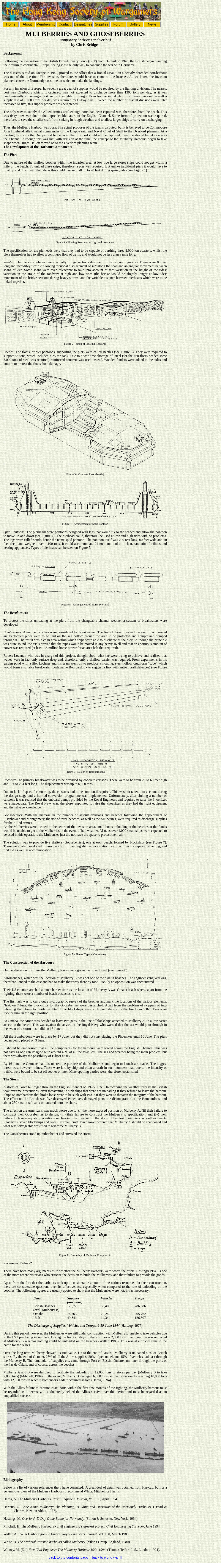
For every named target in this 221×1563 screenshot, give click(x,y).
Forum (118, 24)
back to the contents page (68, 1557)
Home (11, 24)
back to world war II (107, 1557)
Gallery (134, 24)
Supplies (101, 24)
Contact (65, 24)
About (27, 24)
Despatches (83, 24)
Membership (45, 24)
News (152, 24)
